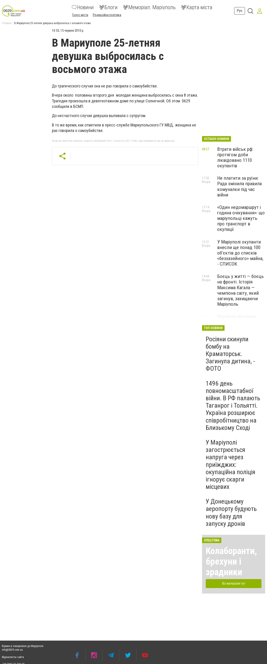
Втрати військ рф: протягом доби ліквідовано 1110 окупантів (235, 157)
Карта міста (196, 7)
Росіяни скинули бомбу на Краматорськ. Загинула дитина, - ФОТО (230, 354)
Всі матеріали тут (233, 583)
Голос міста (80, 15)
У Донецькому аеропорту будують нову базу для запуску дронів (231, 512)
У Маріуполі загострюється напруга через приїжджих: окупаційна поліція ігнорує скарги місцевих (230, 464)
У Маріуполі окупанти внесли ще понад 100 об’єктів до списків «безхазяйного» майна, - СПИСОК (240, 253)
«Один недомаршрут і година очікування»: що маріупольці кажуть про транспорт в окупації (241, 218)
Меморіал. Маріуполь (149, 7)
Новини (83, 7)
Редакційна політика (107, 15)
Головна (6, 23)
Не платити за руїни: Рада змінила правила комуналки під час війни (239, 186)
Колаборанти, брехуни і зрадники (231, 561)
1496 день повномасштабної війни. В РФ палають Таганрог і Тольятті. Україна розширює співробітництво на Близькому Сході (233, 405)
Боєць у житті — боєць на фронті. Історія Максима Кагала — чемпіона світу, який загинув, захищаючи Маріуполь (240, 290)
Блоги (108, 7)
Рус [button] (239, 10)
